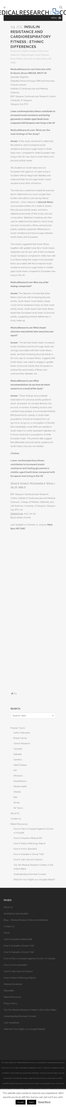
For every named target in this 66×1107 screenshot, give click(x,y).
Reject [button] (31, 1102)
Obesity (17, 792)
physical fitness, (46, 202)
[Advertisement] (33, 611)
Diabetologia (27, 55)
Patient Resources (19, 824)
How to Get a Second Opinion (28, 859)
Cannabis (18, 749)
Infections (18, 776)
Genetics (18, 759)
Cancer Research (22, 743)
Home (7, 933)
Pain (15, 797)
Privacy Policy (10, 1003)
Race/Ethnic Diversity (21, 59)
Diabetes (15, 55)
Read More (44, 1102)
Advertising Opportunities (16, 913)
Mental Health (20, 786)
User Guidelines (11, 1022)
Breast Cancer (20, 738)
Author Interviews (39, 51)
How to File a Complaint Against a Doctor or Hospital (29, 958)
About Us (15, 813)
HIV (15, 770)
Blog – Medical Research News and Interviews (26, 920)
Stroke (17, 802)
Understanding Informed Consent (30, 874)
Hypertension (20, 781)
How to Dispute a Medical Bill (28, 838)
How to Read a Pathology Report (29, 843)
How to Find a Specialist (25, 849)
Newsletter (9, 990)
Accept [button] (20, 1102)
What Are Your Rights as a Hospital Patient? (34, 879)
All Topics (18, 808)
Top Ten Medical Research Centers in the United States (30, 1010)
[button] (54, 18)
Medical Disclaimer (13, 984)
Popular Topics (17, 728)
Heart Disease (42, 55)
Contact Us (15, 818)
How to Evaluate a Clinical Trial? (29, 854)
